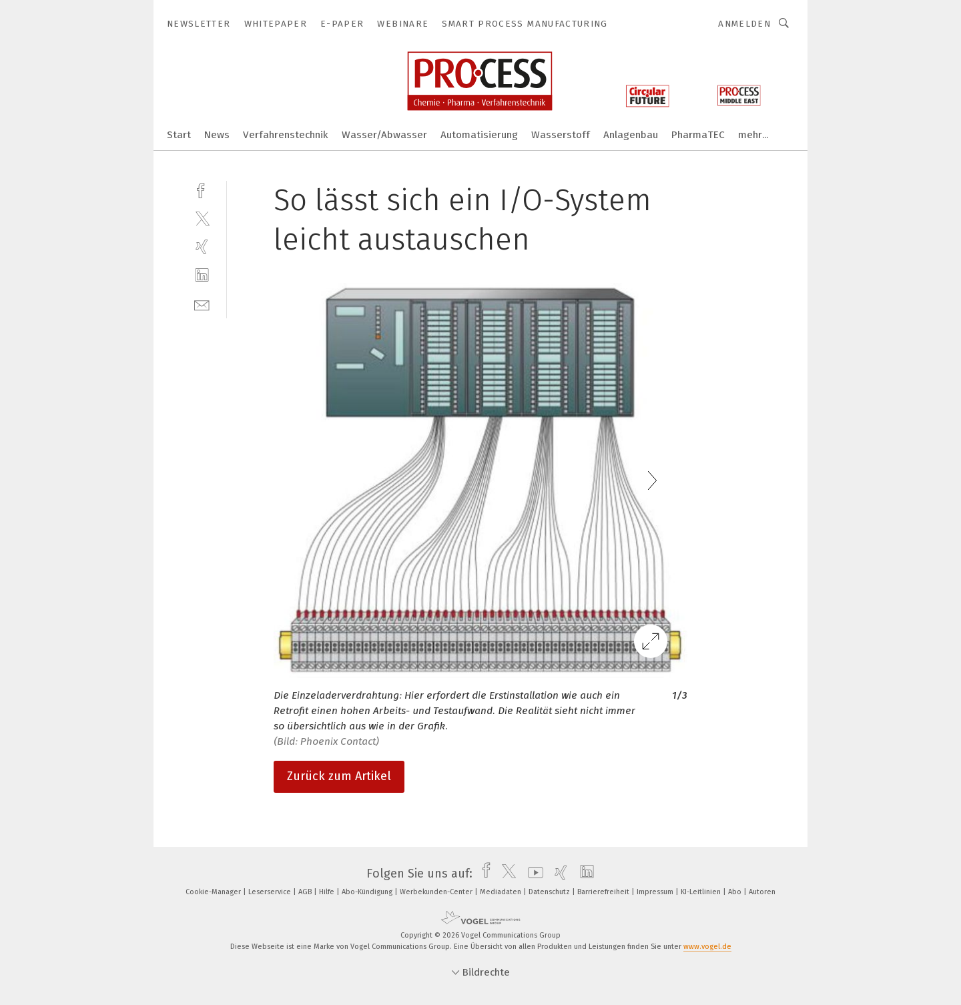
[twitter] (202, 218)
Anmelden (744, 23)
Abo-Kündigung (368, 892)
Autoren (762, 892)
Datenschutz (550, 892)
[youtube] (532, 873)
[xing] (202, 246)
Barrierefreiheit (604, 892)
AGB (306, 892)
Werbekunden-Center (437, 892)
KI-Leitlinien (702, 892)
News (217, 135)
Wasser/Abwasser (384, 135)
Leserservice (270, 892)
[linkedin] (202, 275)
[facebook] (202, 189)
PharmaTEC (698, 135)
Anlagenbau (630, 135)
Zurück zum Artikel (339, 776)
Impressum (656, 892)
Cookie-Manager (214, 892)
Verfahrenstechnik (285, 135)
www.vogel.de (707, 946)
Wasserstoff (560, 135)
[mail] (202, 304)
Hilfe (327, 892)
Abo (735, 892)
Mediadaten (501, 892)
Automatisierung (479, 135)
